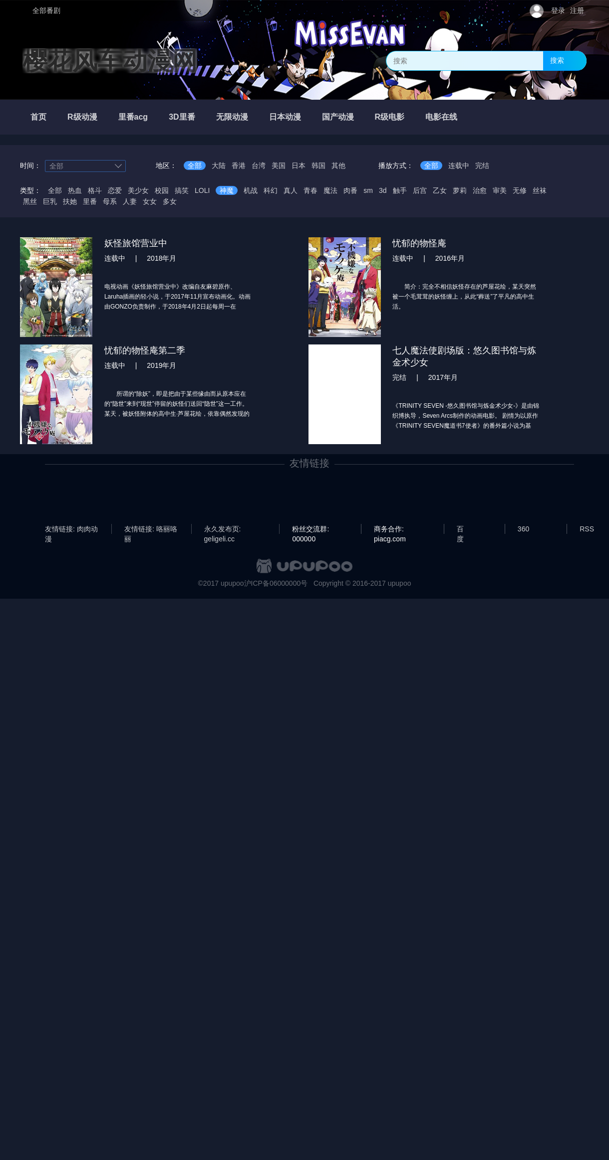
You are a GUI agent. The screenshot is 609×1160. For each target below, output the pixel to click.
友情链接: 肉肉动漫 (71, 529)
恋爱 (115, 190)
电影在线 (441, 117)
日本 (298, 165)
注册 (577, 10)
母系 (110, 201)
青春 (310, 190)
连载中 (458, 165)
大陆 (219, 165)
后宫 (420, 190)
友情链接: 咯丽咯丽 (150, 529)
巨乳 (50, 201)
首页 (38, 117)
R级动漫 (82, 117)
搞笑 (182, 190)
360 (523, 529)
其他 (338, 165)
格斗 (95, 190)
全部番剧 (46, 10)
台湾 (259, 165)
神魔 (227, 190)
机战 (251, 190)
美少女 (138, 190)
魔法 (330, 190)
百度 (460, 529)
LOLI (202, 190)
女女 (150, 201)
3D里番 (182, 117)
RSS (587, 529)
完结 (482, 165)
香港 (239, 165)
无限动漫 (232, 117)
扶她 (70, 201)
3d (383, 190)
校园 (162, 190)
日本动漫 (285, 117)
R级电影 (390, 117)
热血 (75, 190)
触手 (400, 190)
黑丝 (30, 201)
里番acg (133, 117)
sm (368, 190)
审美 (500, 190)
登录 (558, 10)
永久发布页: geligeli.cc (222, 529)
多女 (170, 201)
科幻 (271, 190)
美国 (279, 165)
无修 (520, 190)
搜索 (557, 60)
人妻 (130, 201)
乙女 (440, 190)
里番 (90, 201)
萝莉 (460, 190)
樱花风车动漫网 (109, 61)
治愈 (480, 190)
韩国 (318, 165)
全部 (195, 165)
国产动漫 (338, 117)
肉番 (350, 190)
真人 (291, 190)
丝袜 (540, 190)
